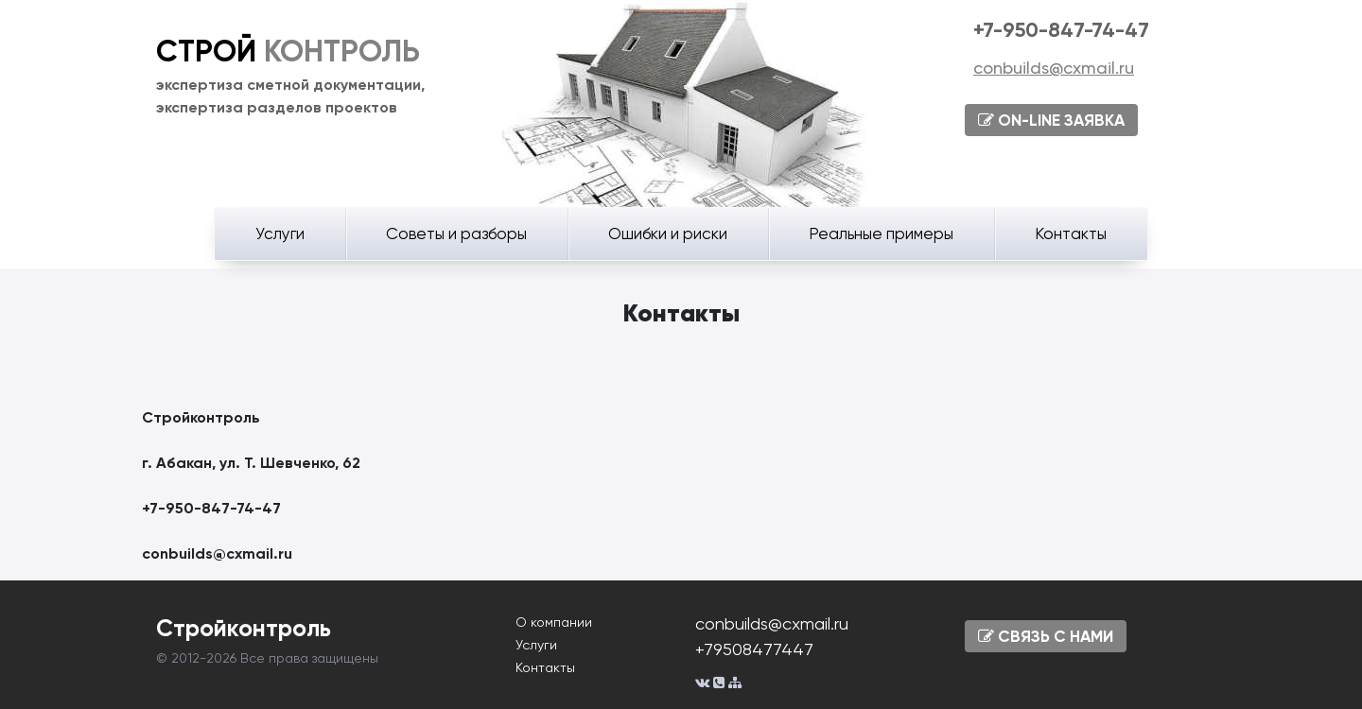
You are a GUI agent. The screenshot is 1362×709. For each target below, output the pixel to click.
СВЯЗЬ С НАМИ (1045, 636)
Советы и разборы (456, 233)
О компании (553, 622)
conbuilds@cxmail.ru (1053, 68)
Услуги (280, 233)
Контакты (1071, 233)
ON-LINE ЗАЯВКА (1051, 120)
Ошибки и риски (667, 233)
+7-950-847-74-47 (1061, 30)
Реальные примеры (881, 233)
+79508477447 (754, 649)
